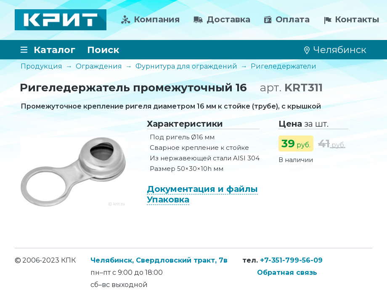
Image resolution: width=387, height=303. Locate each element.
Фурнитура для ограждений (186, 66)
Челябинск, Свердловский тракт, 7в (159, 260)
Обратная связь (287, 272)
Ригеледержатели (283, 66)
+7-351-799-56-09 (291, 260)
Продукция (41, 66)
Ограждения (99, 66)
